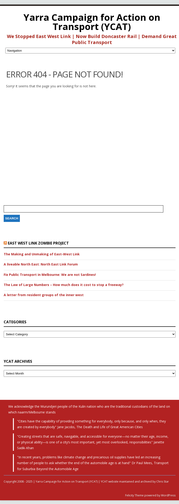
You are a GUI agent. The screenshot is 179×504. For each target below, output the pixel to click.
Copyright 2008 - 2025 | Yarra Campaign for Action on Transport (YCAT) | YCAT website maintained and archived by (80, 481)
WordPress (168, 495)
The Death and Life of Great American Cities (109, 427)
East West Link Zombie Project (38, 243)
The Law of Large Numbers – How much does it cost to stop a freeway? (64, 285)
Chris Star (162, 481)
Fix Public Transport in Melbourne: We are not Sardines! (50, 275)
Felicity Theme (134, 495)
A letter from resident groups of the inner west (44, 295)
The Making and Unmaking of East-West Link (42, 254)
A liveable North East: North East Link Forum (41, 264)
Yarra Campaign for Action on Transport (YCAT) (92, 22)
